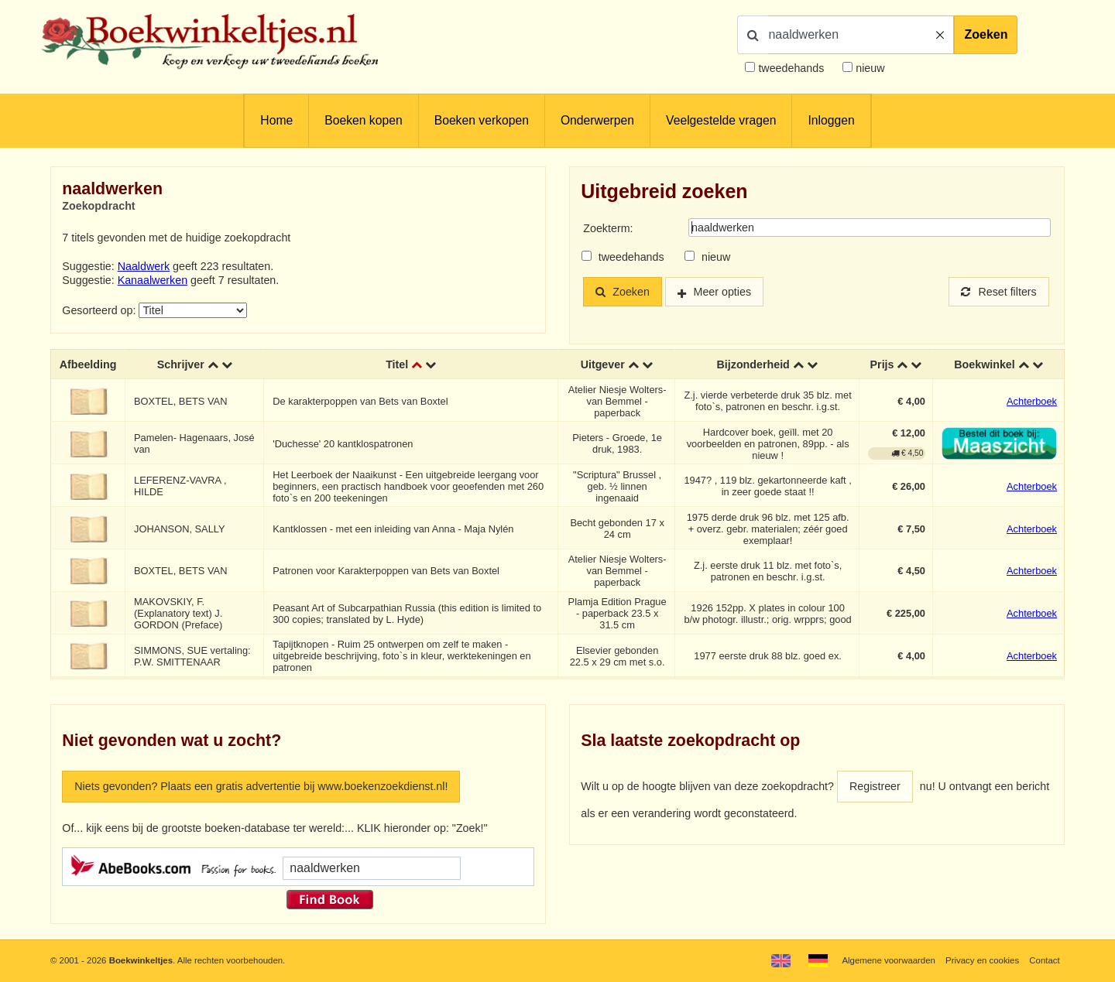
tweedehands (791, 68)
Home (276, 120)
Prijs (882, 364)
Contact (1044, 960)
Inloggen (831, 120)
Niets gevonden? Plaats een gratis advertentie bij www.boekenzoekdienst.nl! (261, 786)
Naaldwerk (144, 266)
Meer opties (723, 292)
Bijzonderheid (753, 364)
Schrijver (180, 364)
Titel (397, 364)
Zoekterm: (608, 228)
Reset (999, 292)
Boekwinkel (984, 364)
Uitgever (603, 364)
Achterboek (1032, 401)
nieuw (868, 68)
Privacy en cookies (982, 960)
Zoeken (985, 34)
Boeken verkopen (481, 120)
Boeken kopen (363, 120)
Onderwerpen (597, 120)
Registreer (875, 786)
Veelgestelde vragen (721, 120)
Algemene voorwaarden (888, 960)
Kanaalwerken (152, 280)
